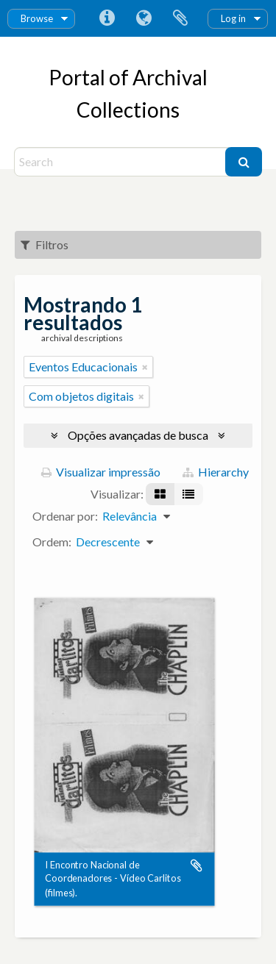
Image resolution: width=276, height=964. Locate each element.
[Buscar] (243, 161)
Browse (37, 18)
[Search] (122, 161)
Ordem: (51, 542)
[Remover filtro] (145, 367)
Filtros (44, 244)
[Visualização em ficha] (160, 494)
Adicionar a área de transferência (196, 865)
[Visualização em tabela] (188, 494)
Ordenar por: (65, 516)
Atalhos (106, 18)
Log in (233, 18)
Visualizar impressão (100, 472)
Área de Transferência (180, 18)
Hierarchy (216, 472)
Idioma (143, 18)
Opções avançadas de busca (138, 435)
